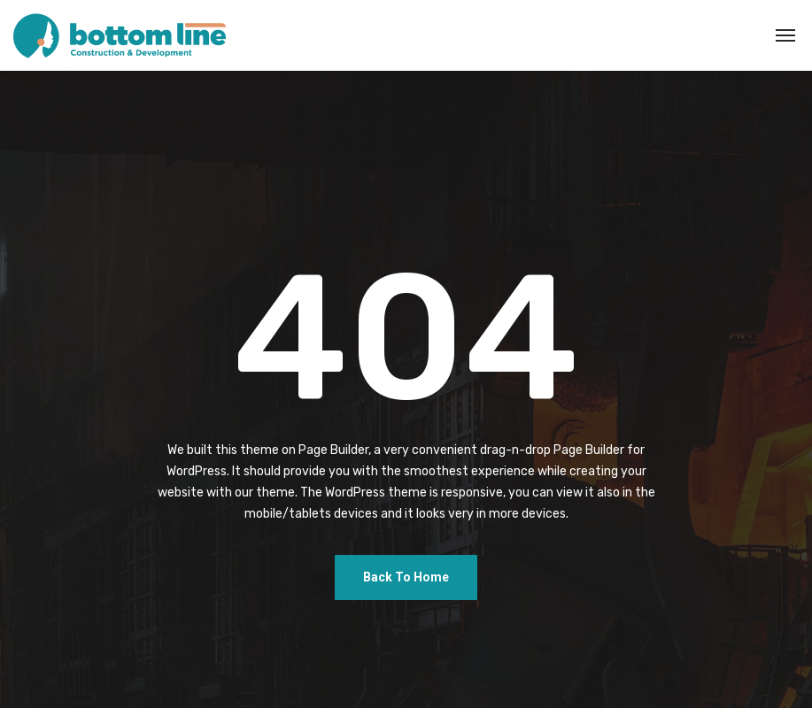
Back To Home (406, 577)
